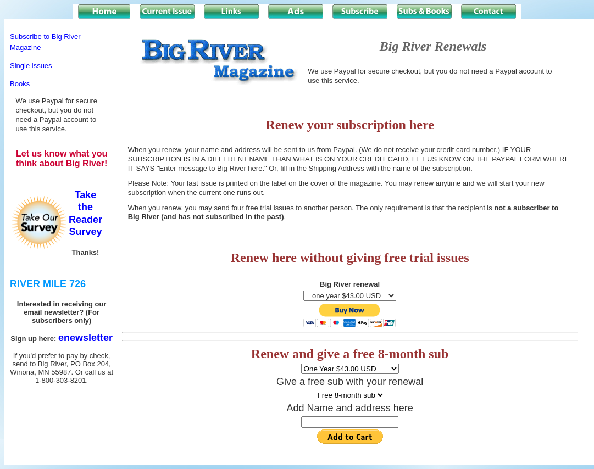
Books (20, 84)
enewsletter (85, 337)
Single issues (31, 66)
